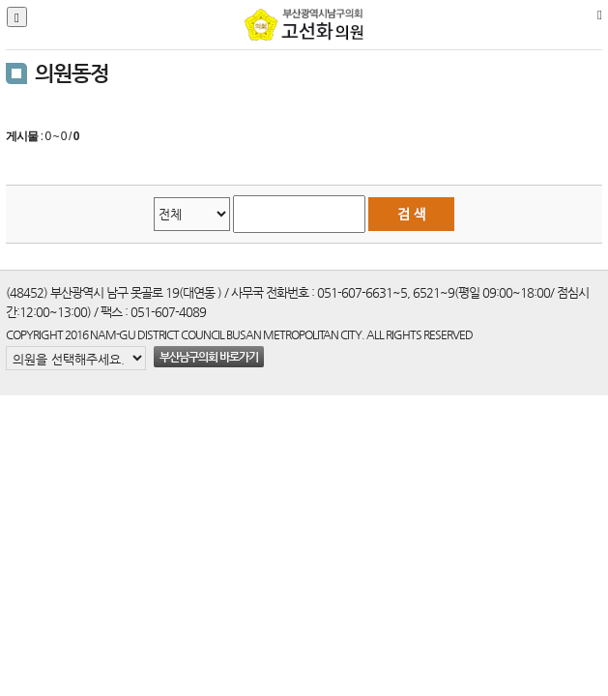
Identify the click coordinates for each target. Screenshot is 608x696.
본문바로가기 (0, 0)
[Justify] (17, 17)
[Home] (599, 14)
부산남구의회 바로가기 (208, 356)
